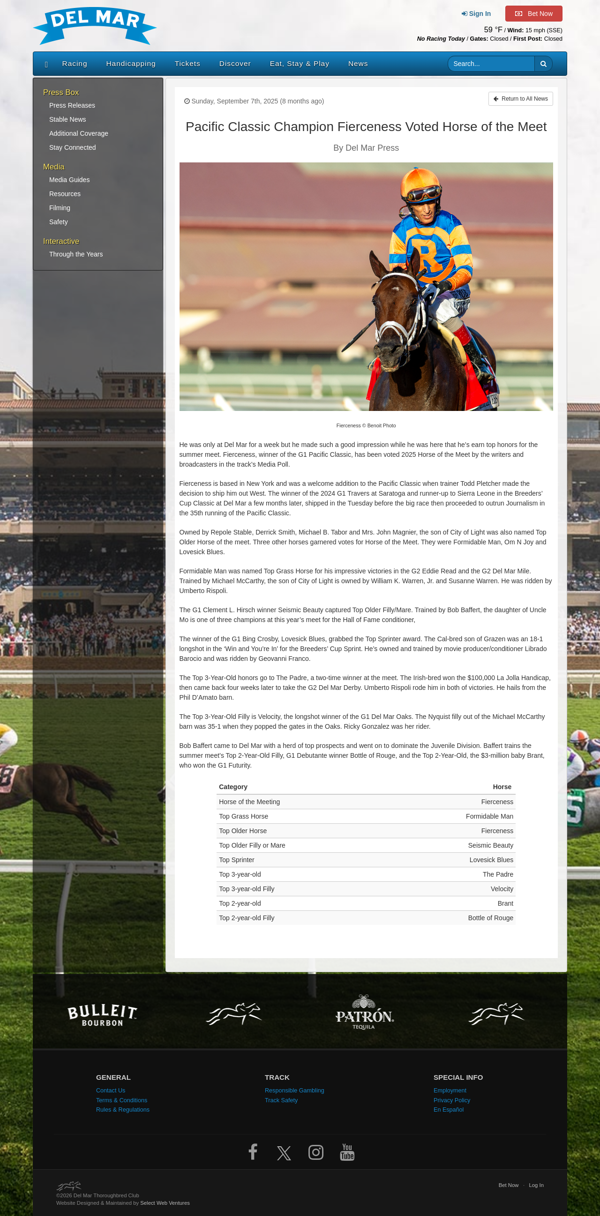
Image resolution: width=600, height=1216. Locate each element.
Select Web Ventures (165, 1203)
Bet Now (509, 1185)
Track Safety (281, 1100)
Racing (75, 63)
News (358, 63)
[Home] (44, 63)
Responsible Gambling (294, 1090)
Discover (235, 63)
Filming (59, 208)
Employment (450, 1090)
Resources (65, 194)
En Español (449, 1109)
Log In (536, 1185)
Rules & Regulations (123, 1109)
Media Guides (69, 179)
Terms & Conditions (121, 1100)
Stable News (67, 119)
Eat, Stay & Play (300, 63)
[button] (543, 64)
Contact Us (110, 1090)
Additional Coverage (78, 133)
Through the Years (76, 254)
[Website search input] (491, 64)
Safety (58, 222)
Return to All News (521, 98)
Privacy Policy (452, 1100)
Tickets (188, 63)
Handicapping (131, 63)
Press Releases (72, 105)
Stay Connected (72, 147)
